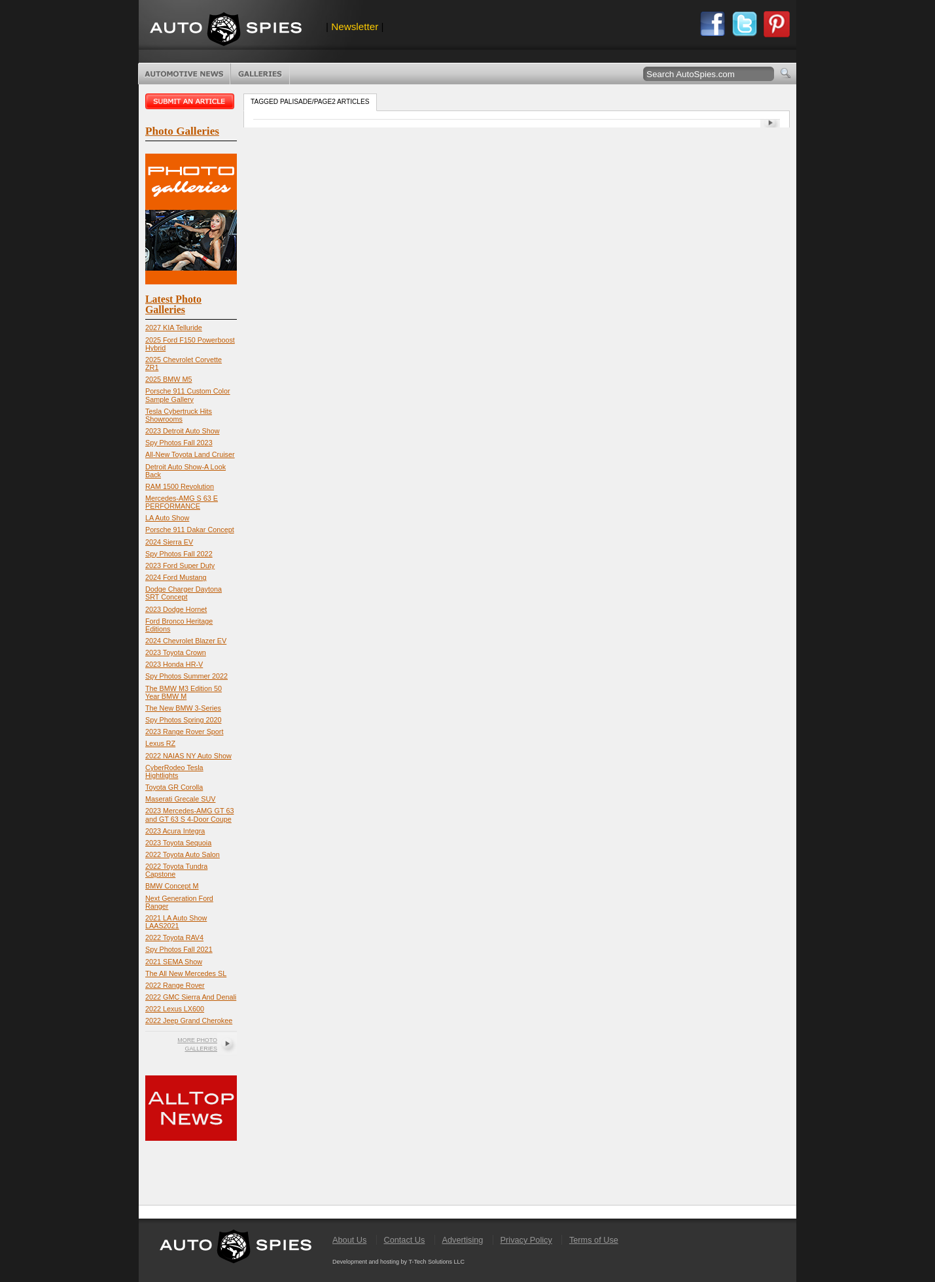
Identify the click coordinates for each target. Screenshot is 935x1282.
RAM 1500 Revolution (179, 486)
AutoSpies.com (226, 30)
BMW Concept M (172, 886)
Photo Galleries (260, 73)
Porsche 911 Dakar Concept (189, 529)
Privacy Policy (526, 1240)
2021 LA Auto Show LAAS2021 (176, 922)
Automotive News (184, 73)
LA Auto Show (167, 518)
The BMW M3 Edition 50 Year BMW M (183, 692)
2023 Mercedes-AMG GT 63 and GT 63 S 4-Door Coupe (189, 814)
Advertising (463, 1240)
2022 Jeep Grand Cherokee (188, 1020)
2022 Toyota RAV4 (174, 937)
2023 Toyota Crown (175, 652)
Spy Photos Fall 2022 (179, 554)
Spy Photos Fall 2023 (179, 443)
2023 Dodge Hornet (176, 609)
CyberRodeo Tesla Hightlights (174, 771)
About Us (349, 1240)
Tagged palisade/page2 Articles (310, 101)
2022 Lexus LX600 (174, 1009)
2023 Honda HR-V (174, 664)
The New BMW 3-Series (183, 708)
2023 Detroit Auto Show (182, 431)
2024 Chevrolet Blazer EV (185, 641)
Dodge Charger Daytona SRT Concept (183, 593)
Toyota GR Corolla (174, 787)
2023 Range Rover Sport (184, 731)
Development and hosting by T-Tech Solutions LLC (398, 1261)
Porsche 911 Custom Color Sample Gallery (187, 395)
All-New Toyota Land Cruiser (190, 454)
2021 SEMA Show (173, 962)
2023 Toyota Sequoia (178, 843)
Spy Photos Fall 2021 (179, 949)
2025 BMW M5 (168, 379)
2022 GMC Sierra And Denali (190, 997)
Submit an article (191, 101)
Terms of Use (593, 1240)
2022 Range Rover (175, 985)
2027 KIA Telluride (173, 327)
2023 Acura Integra (175, 831)
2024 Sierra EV (169, 542)
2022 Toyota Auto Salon (182, 854)
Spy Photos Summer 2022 (186, 676)
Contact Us (404, 1240)
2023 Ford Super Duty (180, 565)
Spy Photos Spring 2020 (183, 720)
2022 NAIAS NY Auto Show (188, 756)
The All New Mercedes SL (185, 973)
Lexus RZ (160, 743)
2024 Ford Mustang (176, 577)
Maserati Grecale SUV (180, 799)
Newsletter (354, 26)
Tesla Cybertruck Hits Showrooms (178, 415)
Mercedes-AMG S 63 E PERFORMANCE (181, 502)
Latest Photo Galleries (173, 304)
